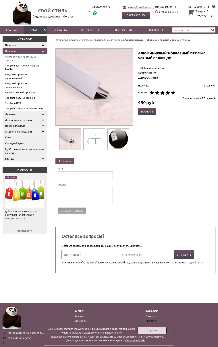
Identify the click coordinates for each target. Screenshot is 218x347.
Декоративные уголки (18, 119)
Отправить (183, 254)
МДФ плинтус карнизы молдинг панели (24, 150)
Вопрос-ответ (125, 29)
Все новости (24, 230)
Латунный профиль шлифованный (16, 85)
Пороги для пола (15, 125)
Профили (10, 51)
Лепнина (10, 114)
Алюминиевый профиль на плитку (20, 58)
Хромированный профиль (20, 92)
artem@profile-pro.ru (141, 7)
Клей (8, 137)
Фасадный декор (15, 143)
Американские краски (18, 131)
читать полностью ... (16, 218)
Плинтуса (10, 45)
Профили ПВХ (13, 103)
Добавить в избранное (169, 58)
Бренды (10, 158)
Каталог (35, 29)
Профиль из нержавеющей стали (24, 108)
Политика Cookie (135, 340)
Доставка (60, 29)
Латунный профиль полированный (16, 76)
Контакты (156, 29)
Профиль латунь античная (20, 97)
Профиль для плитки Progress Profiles (22, 67)
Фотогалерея (90, 29)
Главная (12, 29)
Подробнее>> (195, 262)
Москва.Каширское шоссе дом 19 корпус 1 (33, 332)
